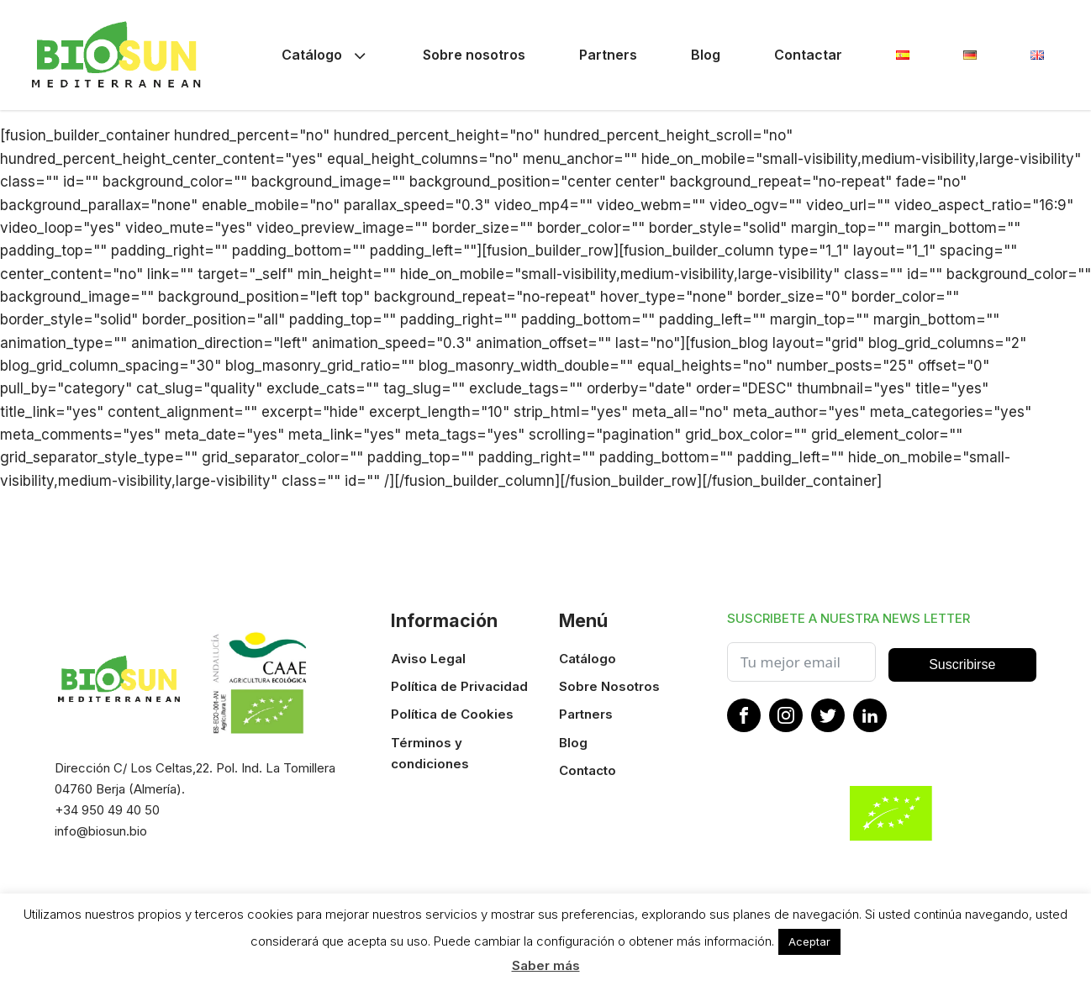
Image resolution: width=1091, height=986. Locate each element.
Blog (705, 54)
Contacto (587, 770)
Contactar (808, 54)
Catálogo (325, 55)
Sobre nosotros (474, 54)
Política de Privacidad (459, 686)
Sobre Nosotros (609, 686)
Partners (608, 54)
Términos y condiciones (430, 753)
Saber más (546, 965)
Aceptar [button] (809, 941)
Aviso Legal (428, 659)
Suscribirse (962, 664)
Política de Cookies (452, 714)
